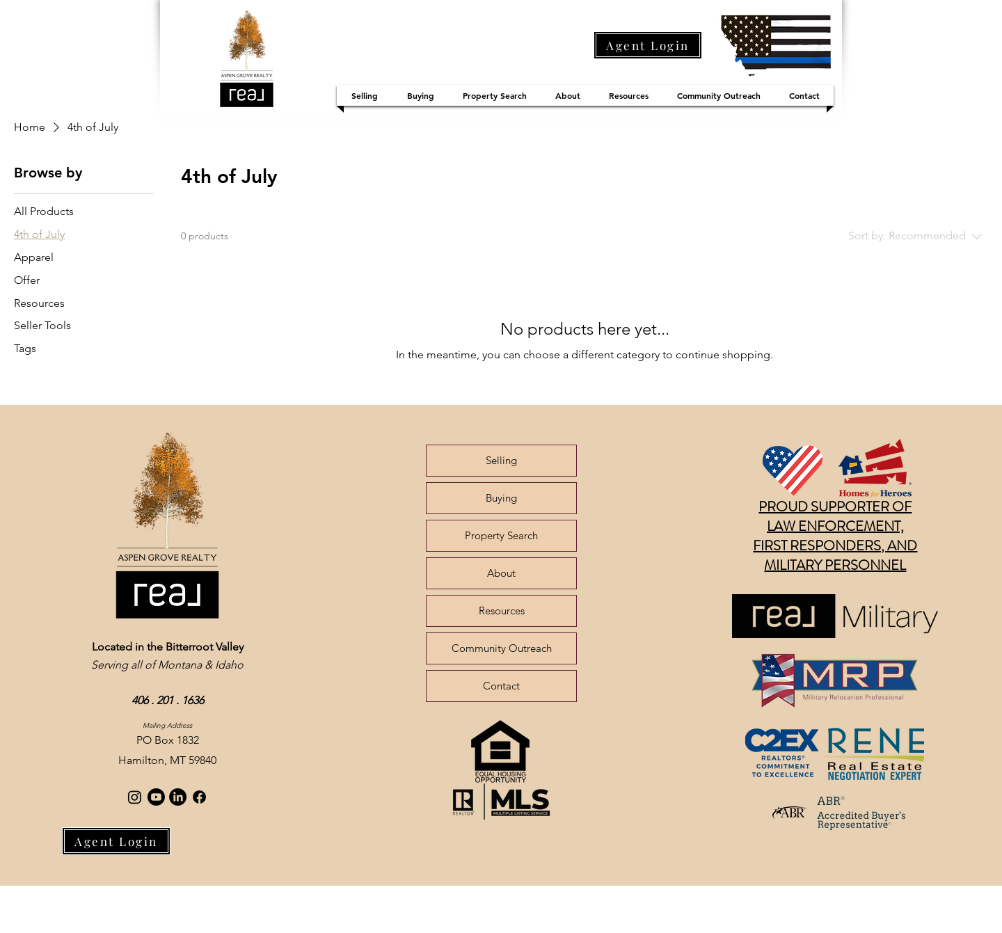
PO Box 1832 (167, 740)
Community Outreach (502, 648)
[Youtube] (156, 797)
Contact (501, 685)
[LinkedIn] (177, 797)
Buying (501, 497)
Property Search (501, 535)
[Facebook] (199, 797)
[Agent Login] (648, 45)
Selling (501, 460)
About (501, 573)
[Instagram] (134, 797)
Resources (502, 610)
